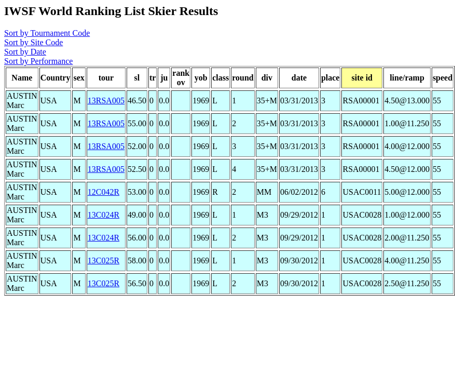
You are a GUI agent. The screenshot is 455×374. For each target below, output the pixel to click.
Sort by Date (25, 51)
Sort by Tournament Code (47, 33)
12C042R (103, 192)
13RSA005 (106, 100)
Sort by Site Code (33, 42)
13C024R (103, 214)
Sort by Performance (38, 61)
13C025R (103, 260)
